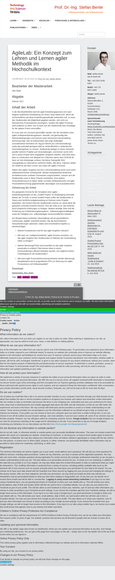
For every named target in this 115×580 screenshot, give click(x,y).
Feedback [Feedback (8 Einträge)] (101, 171)
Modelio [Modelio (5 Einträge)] (101, 178)
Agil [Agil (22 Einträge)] (88, 158)
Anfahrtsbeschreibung (98, 114)
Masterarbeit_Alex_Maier (23, 273)
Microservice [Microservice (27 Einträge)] (92, 178)
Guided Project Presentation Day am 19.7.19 (95, 243)
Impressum (13, 289)
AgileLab (26, 277)
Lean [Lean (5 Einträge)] (89, 175)
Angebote (27, 20)
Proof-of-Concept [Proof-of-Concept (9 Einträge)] (94, 185)
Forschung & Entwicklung (69, 20)
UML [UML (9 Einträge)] (101, 191)
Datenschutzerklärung (17, 292)
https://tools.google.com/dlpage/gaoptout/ (68, 424)
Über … (36, 27)
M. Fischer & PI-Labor (69, 297)
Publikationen (18, 27)
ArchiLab (44, 20)
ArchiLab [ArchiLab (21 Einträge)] (94, 158)
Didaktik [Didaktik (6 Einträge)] (99, 164)
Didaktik (34, 277)
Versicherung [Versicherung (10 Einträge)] (92, 195)
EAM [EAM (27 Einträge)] (101, 168)
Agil (19, 277)
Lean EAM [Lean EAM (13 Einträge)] (94, 175)
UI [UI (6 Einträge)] (99, 191)
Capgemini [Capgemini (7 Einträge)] (91, 164)
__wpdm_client (7, 323)
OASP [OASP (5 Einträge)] (89, 181)
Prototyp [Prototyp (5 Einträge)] (91, 188)
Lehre (13, 20)
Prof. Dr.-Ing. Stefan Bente (49, 79)
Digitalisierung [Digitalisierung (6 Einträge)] (93, 168)
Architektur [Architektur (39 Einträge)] (92, 161)
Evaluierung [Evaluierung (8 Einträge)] (92, 171)
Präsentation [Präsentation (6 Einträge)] (92, 191)
